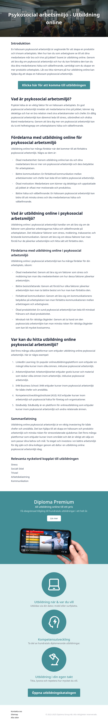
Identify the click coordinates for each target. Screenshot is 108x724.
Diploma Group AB (64, 714)
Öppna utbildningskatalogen (54, 693)
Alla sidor (15, 717)
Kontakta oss (16, 711)
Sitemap (14, 714)
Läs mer (54, 518)
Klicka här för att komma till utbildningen (54, 85)
